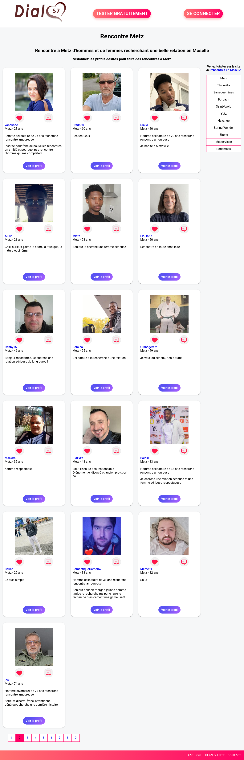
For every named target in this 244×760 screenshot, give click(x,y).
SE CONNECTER (203, 13)
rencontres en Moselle (225, 70)
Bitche (223, 135)
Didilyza (78, 458)
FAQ (190, 755)
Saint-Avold (223, 106)
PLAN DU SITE (215, 755)
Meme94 (146, 569)
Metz (223, 78)
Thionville (223, 85)
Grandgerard (148, 347)
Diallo (144, 125)
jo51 (8, 680)
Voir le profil (34, 166)
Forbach (223, 99)
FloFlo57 (146, 236)
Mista (76, 236)
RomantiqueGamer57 (87, 569)
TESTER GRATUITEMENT (122, 13)
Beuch (9, 569)
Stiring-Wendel (224, 127)
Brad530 (78, 125)
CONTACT (234, 755)
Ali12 (8, 236)
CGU (199, 755)
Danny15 (11, 347)
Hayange (224, 120)
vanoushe (11, 125)
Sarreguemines (224, 92)
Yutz (224, 113)
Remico (78, 347)
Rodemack (223, 149)
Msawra (10, 458)
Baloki (144, 458)
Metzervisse (223, 142)
